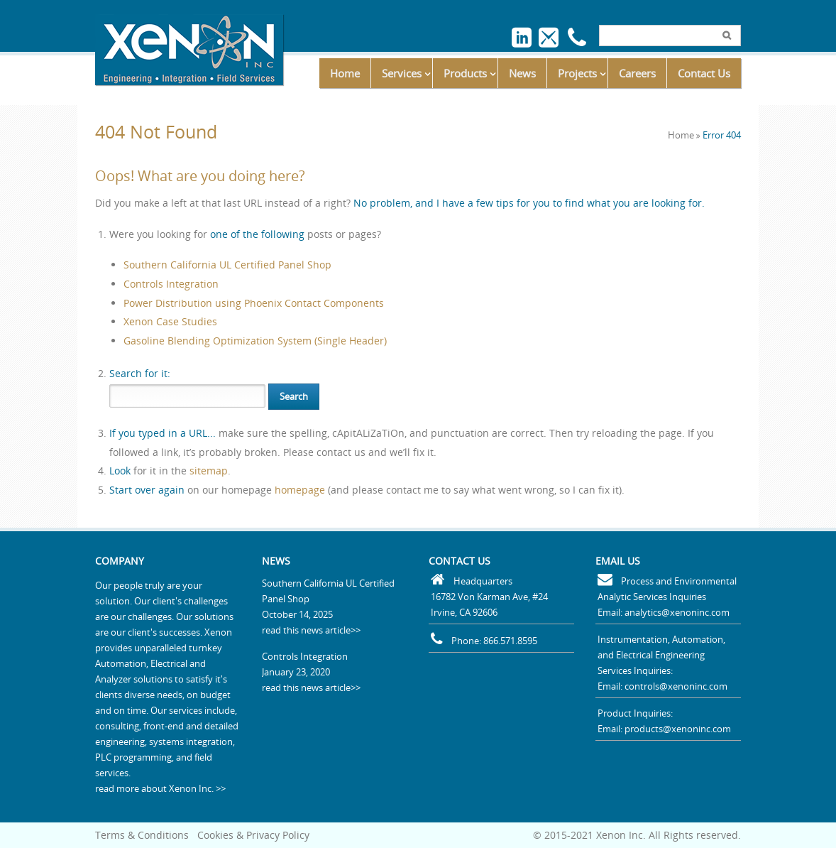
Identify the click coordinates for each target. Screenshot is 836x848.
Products (465, 73)
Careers (637, 73)
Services (402, 73)
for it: (139, 373)
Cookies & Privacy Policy (253, 835)
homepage (300, 489)
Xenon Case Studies (170, 321)
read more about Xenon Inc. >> (160, 788)
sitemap (208, 470)
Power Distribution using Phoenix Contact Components (253, 303)
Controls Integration (171, 283)
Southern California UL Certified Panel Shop (227, 264)
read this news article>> (311, 630)
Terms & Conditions (142, 835)
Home (345, 73)
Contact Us (704, 73)
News (522, 73)
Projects (577, 73)
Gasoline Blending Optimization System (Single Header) (255, 340)
